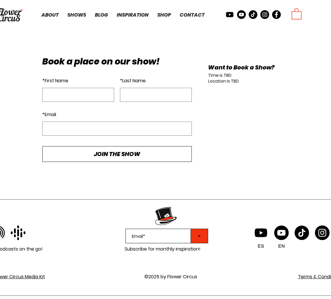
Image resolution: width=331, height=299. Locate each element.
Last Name (133, 80)
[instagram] (264, 14)
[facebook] (276, 14)
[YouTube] (281, 232)
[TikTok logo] (302, 232)
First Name (55, 80)
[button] (297, 13)
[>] (199, 236)
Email (49, 114)
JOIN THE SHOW (117, 154)
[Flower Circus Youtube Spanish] (261, 232)
